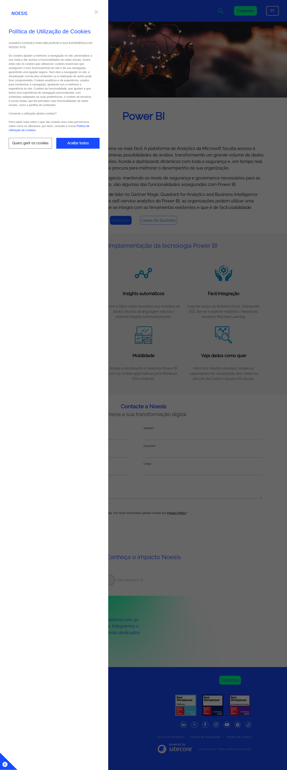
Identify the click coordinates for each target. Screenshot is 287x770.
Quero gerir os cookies (30, 143)
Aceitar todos (78, 143)
